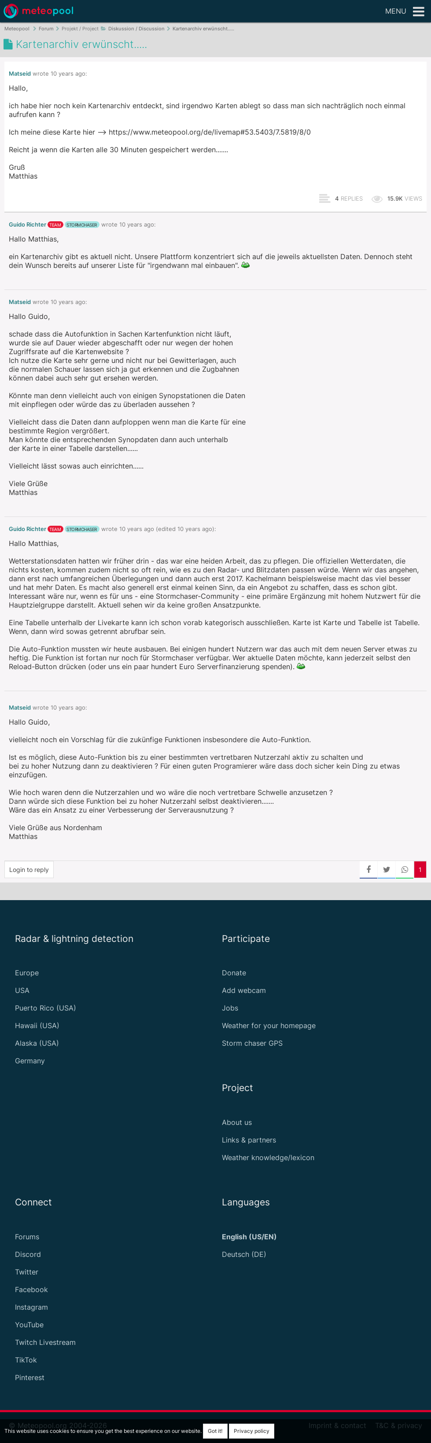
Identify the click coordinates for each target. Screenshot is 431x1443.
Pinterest (29, 1377)
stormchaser (81, 224)
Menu (404, 11)
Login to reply (29, 869)
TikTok (26, 1359)
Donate (234, 972)
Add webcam (244, 990)
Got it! (215, 1431)
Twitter (26, 1271)
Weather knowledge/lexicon (268, 1157)
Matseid (20, 73)
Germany (30, 1060)
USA (22, 990)
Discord (28, 1254)
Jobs (230, 1008)
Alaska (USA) (37, 1043)
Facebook (31, 1289)
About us (237, 1122)
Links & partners (249, 1139)
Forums (27, 1236)
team (55, 224)
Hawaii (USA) (37, 1025)
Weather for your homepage (269, 1025)
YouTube (29, 1324)
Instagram (31, 1307)
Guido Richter (27, 224)
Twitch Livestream (45, 1342)
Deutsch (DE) (244, 1254)
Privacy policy (251, 1431)
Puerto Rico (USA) (45, 1008)
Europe (27, 972)
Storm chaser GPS (252, 1043)
